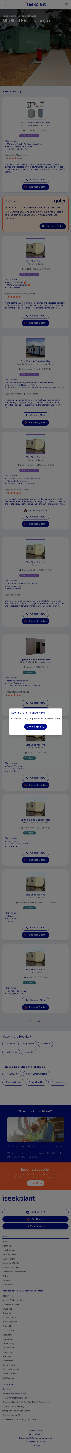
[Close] (57, 712)
